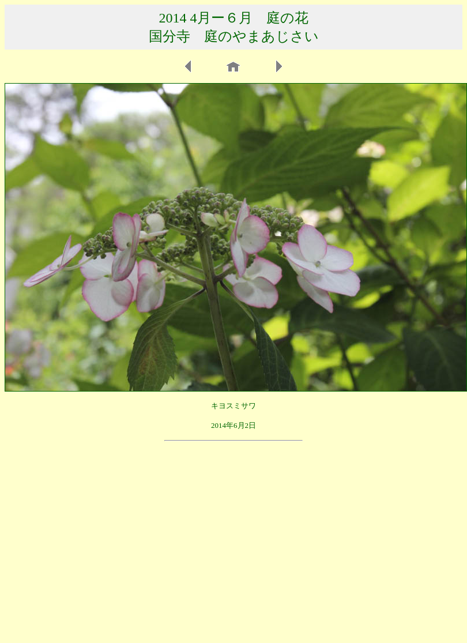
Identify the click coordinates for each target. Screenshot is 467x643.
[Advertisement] (233, 528)
